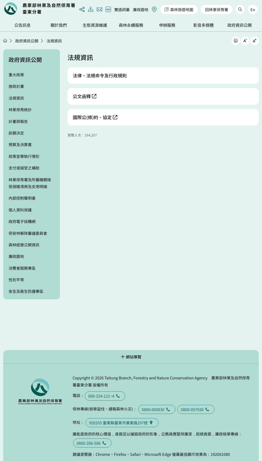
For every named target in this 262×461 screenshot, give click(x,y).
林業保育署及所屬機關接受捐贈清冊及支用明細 (30, 183)
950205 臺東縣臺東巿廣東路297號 (122, 422)
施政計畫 (16, 86)
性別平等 (16, 279)
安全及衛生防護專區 (26, 291)
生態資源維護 (95, 25)
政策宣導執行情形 (24, 156)
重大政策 (16, 74)
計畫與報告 (18, 121)
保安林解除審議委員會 (28, 233)
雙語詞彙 (122, 9)
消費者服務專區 (22, 268)
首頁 (5, 40)
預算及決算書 (20, 144)
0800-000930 (157, 409)
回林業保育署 (216, 9)
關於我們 (59, 25)
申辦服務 (167, 25)
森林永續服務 (131, 25)
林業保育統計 (20, 109)
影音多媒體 (203, 25)
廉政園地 (140, 9)
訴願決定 (16, 133)
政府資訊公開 (239, 25)
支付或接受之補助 (24, 168)
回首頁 (39, 8)
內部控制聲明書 (22, 198)
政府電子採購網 (22, 221)
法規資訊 (54, 40)
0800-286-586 (92, 443)
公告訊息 (22, 25)
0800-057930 (196, 409)
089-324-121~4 (105, 396)
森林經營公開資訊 (24, 244)
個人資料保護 (20, 210)
